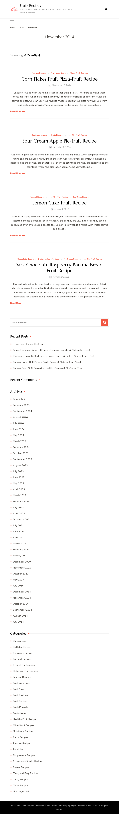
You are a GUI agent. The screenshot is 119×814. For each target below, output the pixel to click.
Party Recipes (20, 737)
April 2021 (19, 537)
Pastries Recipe (21, 743)
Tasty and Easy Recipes (25, 773)
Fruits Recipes (30, 5)
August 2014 (20, 615)
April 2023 (19, 489)
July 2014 (18, 621)
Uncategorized (21, 791)
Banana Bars (19, 641)
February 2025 (21, 405)
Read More (15, 111)
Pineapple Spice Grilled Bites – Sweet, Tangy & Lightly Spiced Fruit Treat (53, 356)
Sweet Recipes (21, 767)
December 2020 (22, 561)
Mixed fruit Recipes (79, 73)
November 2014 (22, 597)
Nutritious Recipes (80, 197)
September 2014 (22, 609)
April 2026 (19, 399)
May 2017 (18, 579)
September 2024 (22, 411)
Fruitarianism (20, 713)
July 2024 (18, 423)
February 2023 (21, 501)
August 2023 (20, 465)
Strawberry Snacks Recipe (27, 761)
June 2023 (18, 477)
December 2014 (22, 591)
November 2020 (22, 567)
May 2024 (18, 435)
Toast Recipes (20, 785)
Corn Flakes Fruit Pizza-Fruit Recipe (59, 79)
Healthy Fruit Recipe (77, 135)
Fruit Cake (18, 689)
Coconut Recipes (22, 659)
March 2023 (19, 495)
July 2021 (18, 525)
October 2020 (20, 573)
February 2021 (21, 549)
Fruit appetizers (58, 73)
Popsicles (18, 749)
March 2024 (19, 441)
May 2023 (18, 483)
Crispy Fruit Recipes (24, 665)
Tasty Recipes (20, 779)
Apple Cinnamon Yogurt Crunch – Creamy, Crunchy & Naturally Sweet (51, 350)
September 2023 (22, 459)
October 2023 (20, 453)
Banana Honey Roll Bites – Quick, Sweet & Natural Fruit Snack (47, 362)
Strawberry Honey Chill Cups (29, 344)
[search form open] (106, 9)
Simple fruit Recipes (24, 755)
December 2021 (22, 519)
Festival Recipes (38, 73)
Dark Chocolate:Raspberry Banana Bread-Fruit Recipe (59, 267)
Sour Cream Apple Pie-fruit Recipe (59, 141)
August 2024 (20, 417)
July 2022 (18, 507)
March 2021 (19, 543)
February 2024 (21, 447)
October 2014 (20, 603)
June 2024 (18, 429)
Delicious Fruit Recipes (48, 259)
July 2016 (18, 585)
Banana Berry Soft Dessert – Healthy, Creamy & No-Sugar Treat (48, 368)
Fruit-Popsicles (21, 707)
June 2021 (18, 531)
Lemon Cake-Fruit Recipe (59, 203)
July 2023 (18, 471)
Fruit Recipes (57, 135)
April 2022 (19, 513)
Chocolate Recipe (25, 259)
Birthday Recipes (22, 647)
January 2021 (20, 555)
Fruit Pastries (20, 695)
